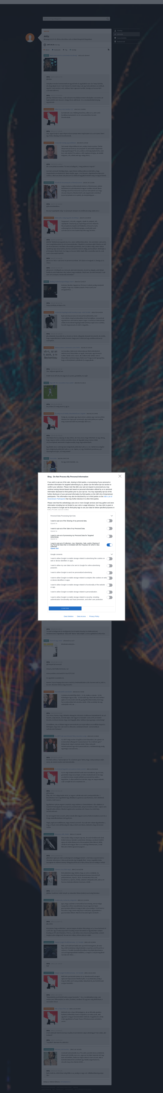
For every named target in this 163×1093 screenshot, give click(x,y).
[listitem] (81, 516)
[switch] (110, 520)
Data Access (81, 616)
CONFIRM (65, 608)
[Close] (121, 477)
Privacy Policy (94, 616)
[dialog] (81, 546)
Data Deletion (68, 616)
